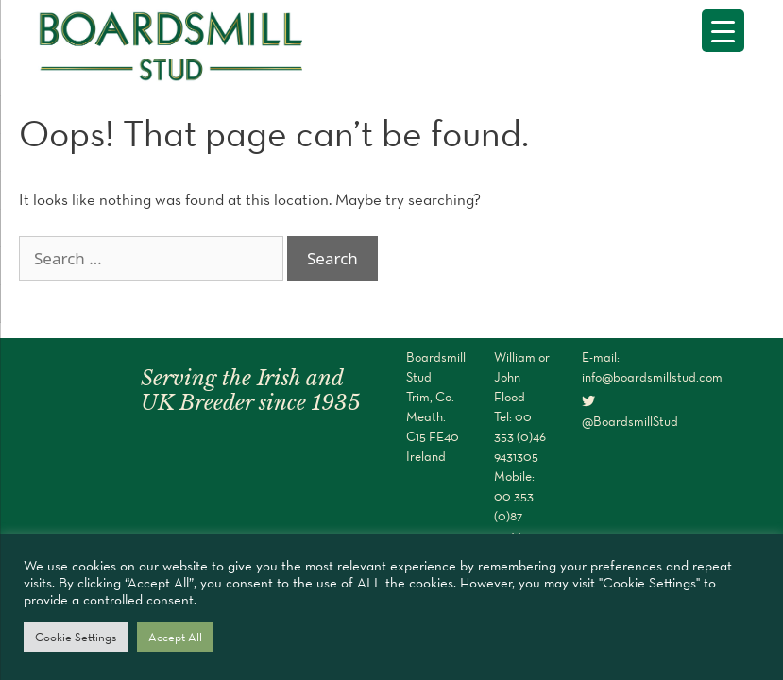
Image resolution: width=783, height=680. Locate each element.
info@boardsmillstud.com (652, 376)
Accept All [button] (175, 637)
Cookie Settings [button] (75, 637)
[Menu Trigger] (723, 30)
